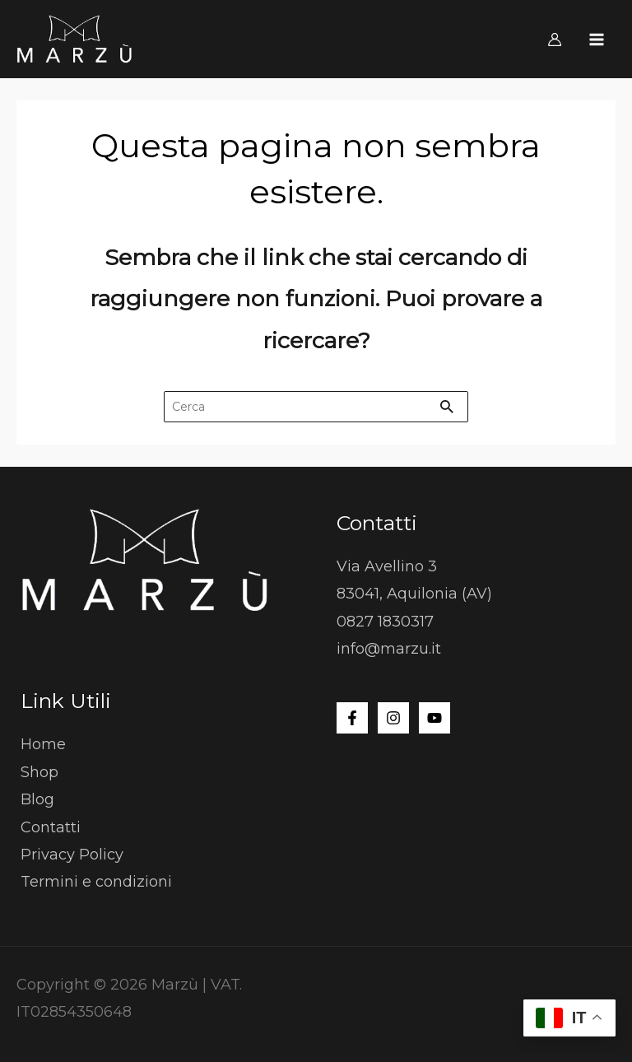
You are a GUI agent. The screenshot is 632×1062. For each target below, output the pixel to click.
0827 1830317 (385, 622)
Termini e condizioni (96, 882)
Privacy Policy (72, 854)
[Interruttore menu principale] (597, 39)
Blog (37, 799)
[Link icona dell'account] (554, 39)
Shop (39, 772)
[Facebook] (352, 718)
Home (43, 744)
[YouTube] (434, 718)
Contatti (51, 827)
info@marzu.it (389, 649)
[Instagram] (393, 718)
